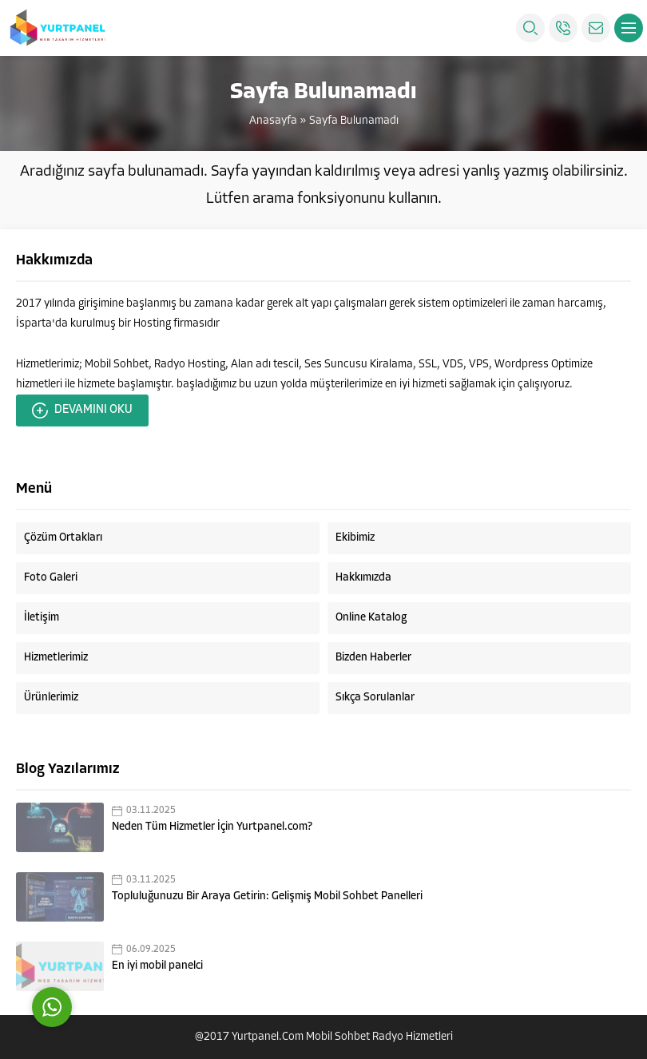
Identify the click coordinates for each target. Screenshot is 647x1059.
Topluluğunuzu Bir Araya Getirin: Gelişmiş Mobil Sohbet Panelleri (267, 896)
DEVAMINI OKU (82, 410)
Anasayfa (273, 121)
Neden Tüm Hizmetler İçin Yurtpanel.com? (212, 827)
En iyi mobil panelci (157, 966)
